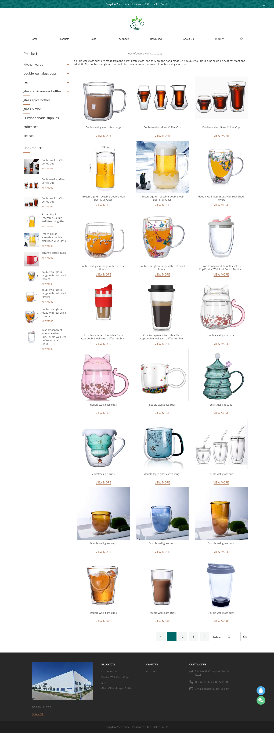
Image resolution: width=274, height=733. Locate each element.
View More (47, 168)
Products (64, 39)
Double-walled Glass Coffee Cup (54, 161)
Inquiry (219, 39)
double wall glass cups (40, 73)
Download (156, 39)
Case (93, 39)
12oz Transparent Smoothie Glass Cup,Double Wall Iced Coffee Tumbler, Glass (54, 337)
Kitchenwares (33, 64)
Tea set (28, 136)
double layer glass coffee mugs (162, 474)
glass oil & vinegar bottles (42, 91)
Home (34, 39)
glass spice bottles (37, 100)
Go (245, 637)
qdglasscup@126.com (216, 688)
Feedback (123, 39)
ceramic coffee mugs (54, 252)
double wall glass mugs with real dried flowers (54, 275)
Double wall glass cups (221, 474)
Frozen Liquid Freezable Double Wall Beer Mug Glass (54, 218)
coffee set (30, 127)
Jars (26, 82)
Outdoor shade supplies (41, 118)
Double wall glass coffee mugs (103, 127)
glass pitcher (32, 109)
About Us (188, 39)
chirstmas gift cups (221, 404)
